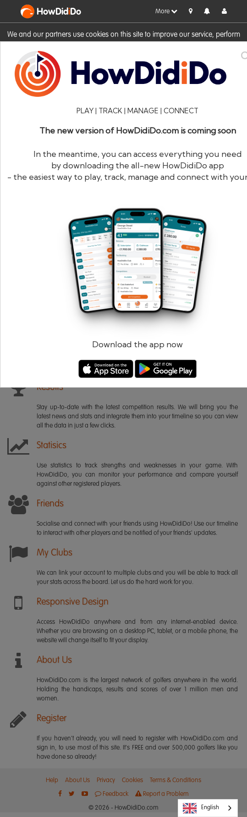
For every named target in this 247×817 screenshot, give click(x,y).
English (201, 808)
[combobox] (208, 808)
